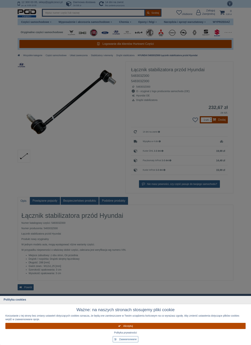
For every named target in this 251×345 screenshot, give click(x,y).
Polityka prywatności (125, 332)
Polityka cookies (15, 299)
